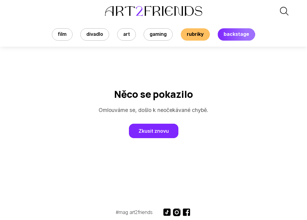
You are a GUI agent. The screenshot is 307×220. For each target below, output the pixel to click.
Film (62, 34)
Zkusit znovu (154, 131)
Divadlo (94, 34)
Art (126, 34)
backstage (236, 34)
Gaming (158, 34)
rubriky (195, 34)
